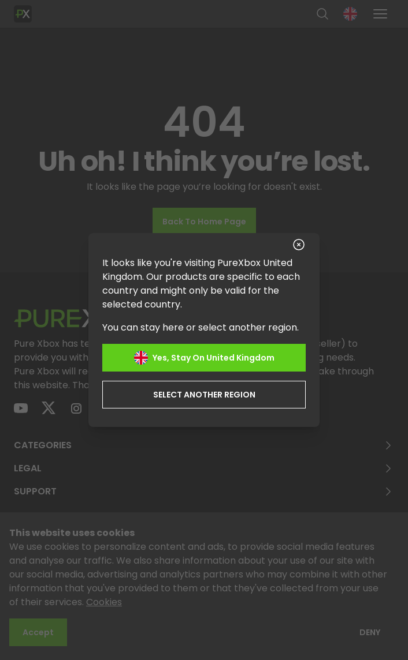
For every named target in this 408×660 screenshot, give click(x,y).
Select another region (204, 394)
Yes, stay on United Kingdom (204, 358)
